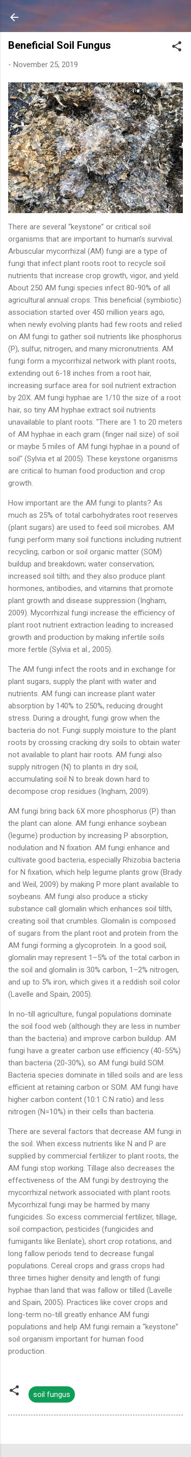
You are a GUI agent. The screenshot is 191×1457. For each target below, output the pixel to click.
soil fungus (51, 1394)
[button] (177, 48)
